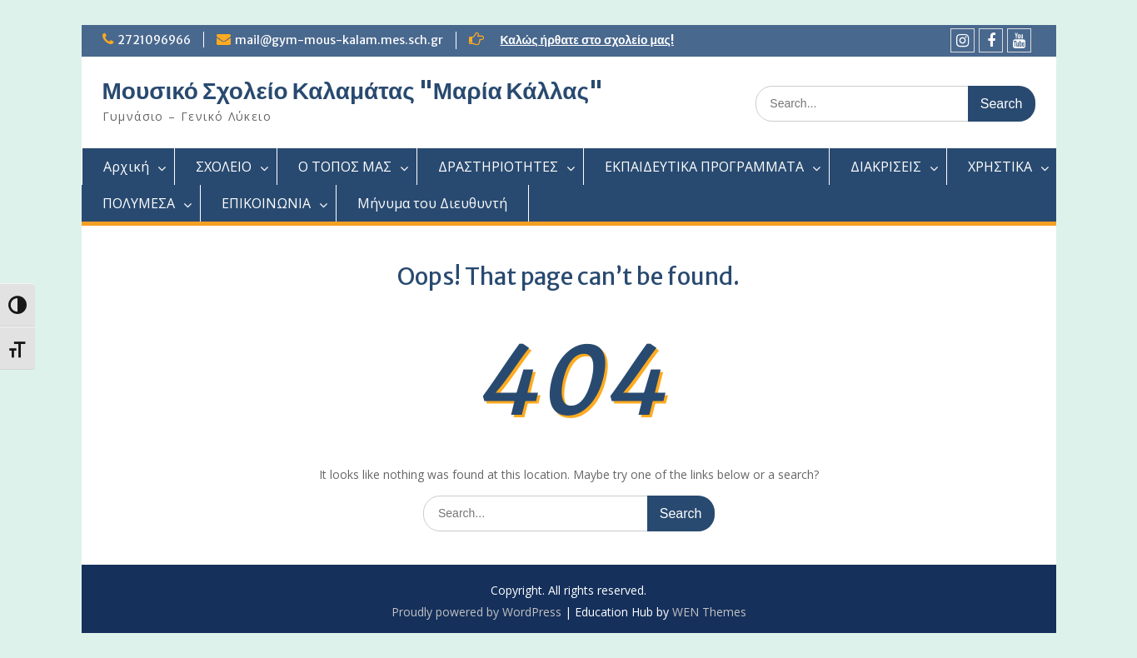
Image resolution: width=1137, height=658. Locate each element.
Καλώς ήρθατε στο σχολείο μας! (587, 39)
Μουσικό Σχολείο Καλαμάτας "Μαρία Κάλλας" (353, 91)
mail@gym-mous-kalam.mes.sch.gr (339, 39)
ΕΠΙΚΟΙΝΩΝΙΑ (266, 203)
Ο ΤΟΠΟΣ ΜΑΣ (344, 166)
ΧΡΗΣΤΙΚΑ (1000, 166)
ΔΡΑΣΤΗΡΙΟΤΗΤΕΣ (498, 166)
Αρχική (126, 166)
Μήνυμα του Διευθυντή (432, 203)
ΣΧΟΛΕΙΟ (224, 166)
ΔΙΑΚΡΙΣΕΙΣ (885, 166)
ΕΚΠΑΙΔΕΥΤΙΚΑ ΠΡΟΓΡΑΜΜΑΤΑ (704, 166)
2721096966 (154, 39)
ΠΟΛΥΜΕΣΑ (138, 203)
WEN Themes (709, 612)
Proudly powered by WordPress (476, 612)
